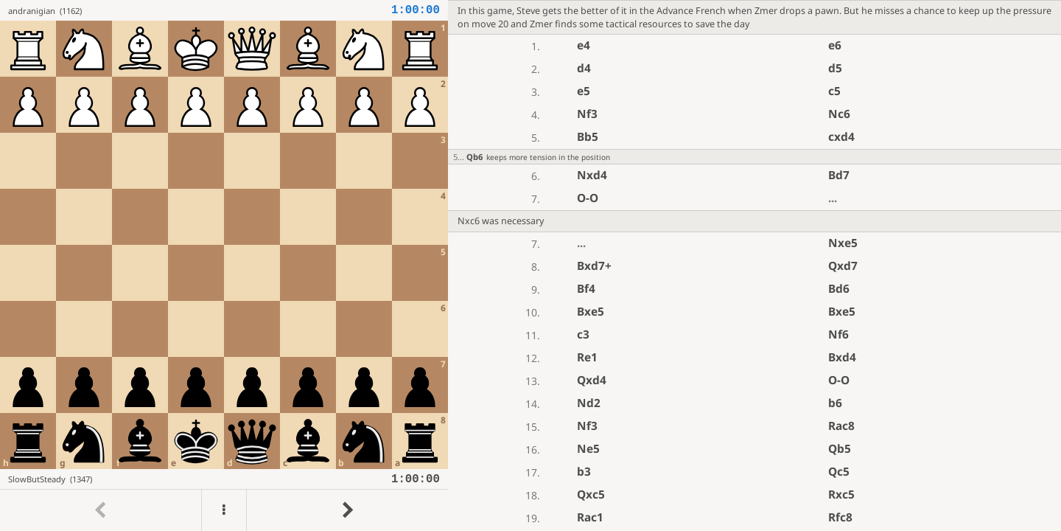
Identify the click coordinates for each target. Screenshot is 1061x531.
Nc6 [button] (839, 114)
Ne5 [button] (588, 449)
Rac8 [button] (841, 426)
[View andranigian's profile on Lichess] (199, 10)
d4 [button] (584, 68)
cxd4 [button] (841, 137)
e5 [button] (583, 91)
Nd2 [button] (588, 403)
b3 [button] (584, 471)
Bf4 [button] (586, 288)
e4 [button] (583, 45)
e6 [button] (834, 45)
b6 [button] (835, 403)
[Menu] (224, 510)
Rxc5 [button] (841, 494)
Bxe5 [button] (590, 311)
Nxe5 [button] (843, 243)
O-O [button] (587, 198)
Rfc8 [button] (840, 517)
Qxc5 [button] (591, 494)
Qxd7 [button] (843, 266)
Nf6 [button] (838, 334)
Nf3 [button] (587, 114)
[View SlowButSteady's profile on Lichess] (199, 479)
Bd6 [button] (839, 288)
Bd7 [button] (839, 175)
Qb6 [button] (474, 156)
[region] (530, 265)
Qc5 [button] (839, 471)
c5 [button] (834, 91)
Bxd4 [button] (842, 357)
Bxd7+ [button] (594, 266)
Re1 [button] (587, 357)
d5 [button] (835, 68)
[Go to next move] (347, 510)
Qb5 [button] (839, 449)
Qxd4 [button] (591, 380)
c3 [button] (583, 334)
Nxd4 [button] (592, 175)
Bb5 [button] (587, 137)
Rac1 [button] (590, 517)
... (832, 198)
